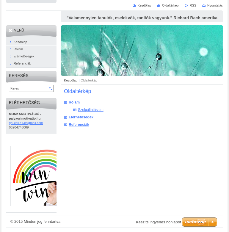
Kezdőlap (70, 80)
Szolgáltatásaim (90, 110)
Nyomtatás (215, 5)
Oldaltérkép (170, 5)
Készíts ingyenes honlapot (158, 222)
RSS (193, 5)
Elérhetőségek (81, 117)
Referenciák (79, 125)
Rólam (74, 102)
